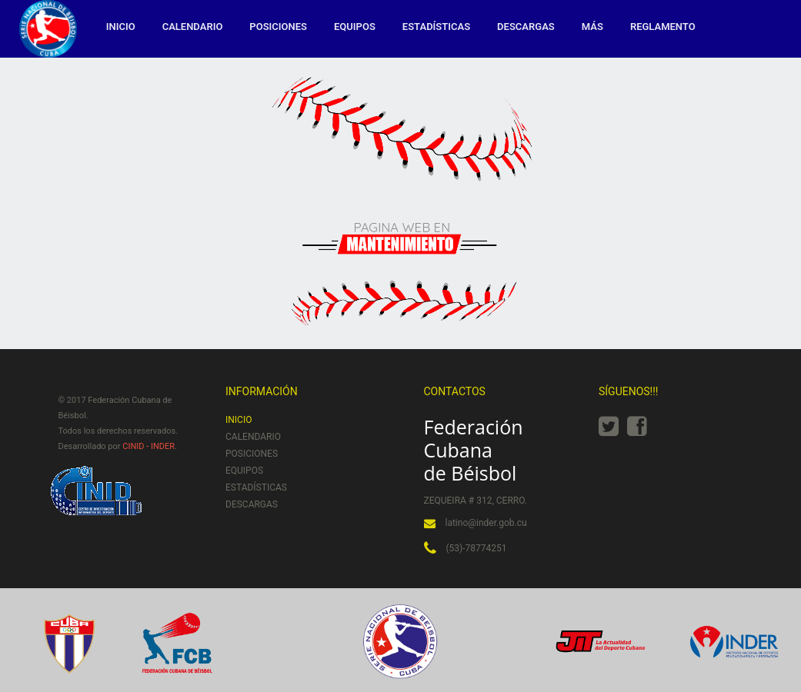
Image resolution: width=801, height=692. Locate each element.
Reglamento (663, 26)
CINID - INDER (148, 446)
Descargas (526, 26)
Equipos (354, 26)
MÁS (592, 26)
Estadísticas (436, 26)
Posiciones (278, 26)
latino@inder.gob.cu (486, 522)
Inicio (120, 26)
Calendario (192, 26)
